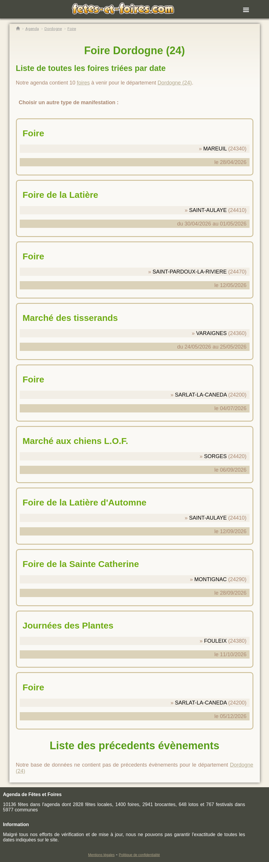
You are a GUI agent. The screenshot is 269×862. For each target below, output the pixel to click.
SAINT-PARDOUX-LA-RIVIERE (190, 272)
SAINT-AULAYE (208, 210)
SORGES (215, 456)
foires (83, 83)
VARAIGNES (211, 333)
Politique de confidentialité (139, 855)
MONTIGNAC (210, 579)
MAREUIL (215, 149)
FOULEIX (215, 641)
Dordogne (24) (175, 83)
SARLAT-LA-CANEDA (201, 395)
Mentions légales (101, 855)
